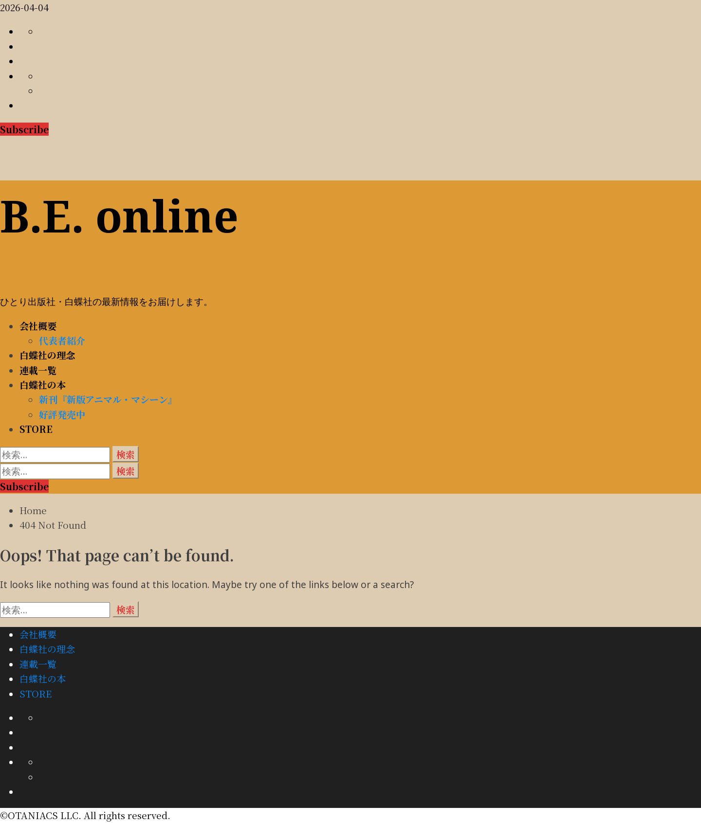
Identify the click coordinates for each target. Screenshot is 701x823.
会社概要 (37, 325)
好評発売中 (62, 414)
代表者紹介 (62, 340)
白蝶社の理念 (47, 354)
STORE (36, 428)
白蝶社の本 (42, 384)
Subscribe (24, 129)
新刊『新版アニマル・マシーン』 (108, 399)
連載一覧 (37, 369)
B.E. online (119, 215)
